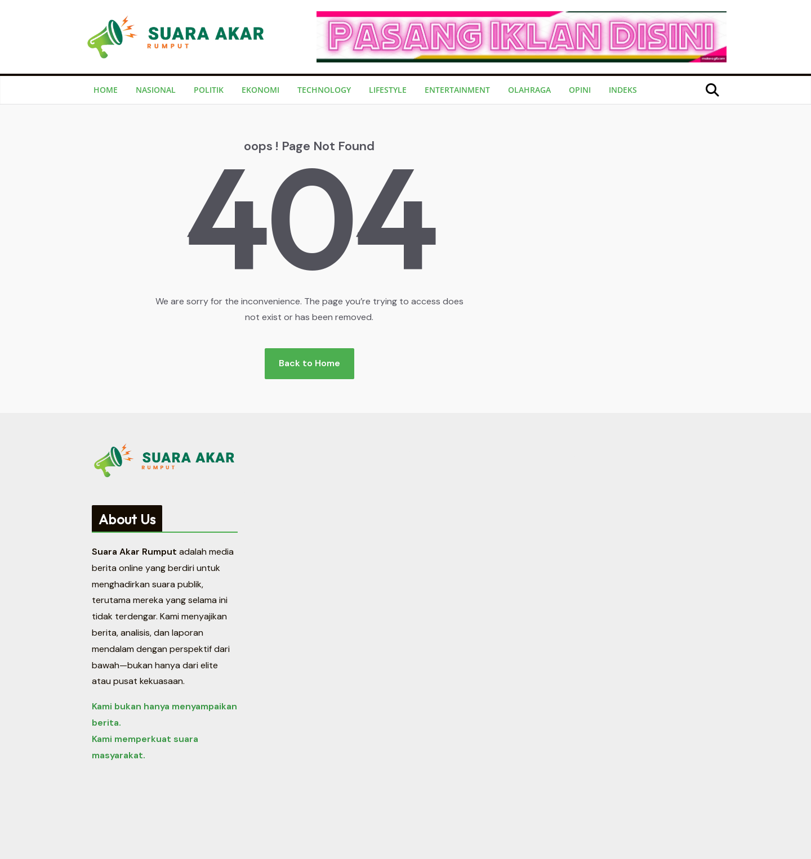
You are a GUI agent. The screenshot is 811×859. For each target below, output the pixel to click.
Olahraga (529, 89)
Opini (580, 89)
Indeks (623, 89)
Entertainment (457, 89)
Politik (209, 89)
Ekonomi (260, 89)
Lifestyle (388, 89)
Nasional (156, 89)
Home (105, 89)
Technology (324, 89)
